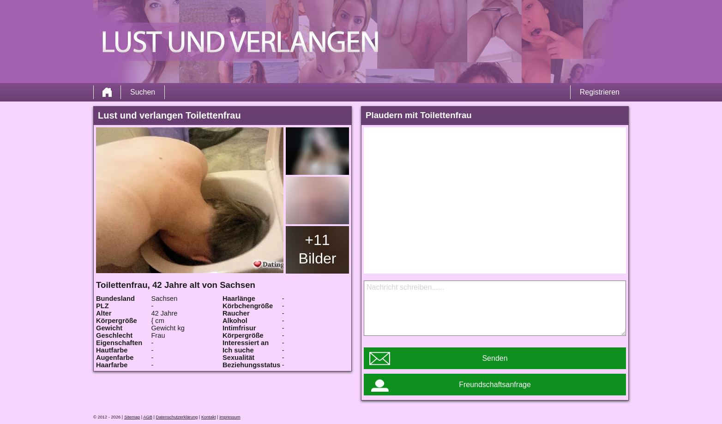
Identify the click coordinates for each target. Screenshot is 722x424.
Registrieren (600, 92)
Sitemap (132, 417)
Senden (494, 358)
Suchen (142, 92)
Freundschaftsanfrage (495, 384)
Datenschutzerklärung (177, 417)
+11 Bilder (318, 249)
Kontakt (208, 417)
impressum (230, 417)
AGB (147, 417)
